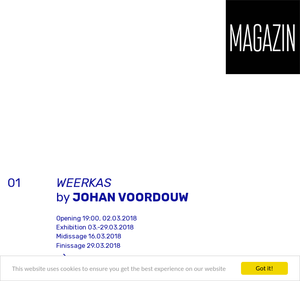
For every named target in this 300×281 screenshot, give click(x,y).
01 (13, 183)
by (122, 190)
